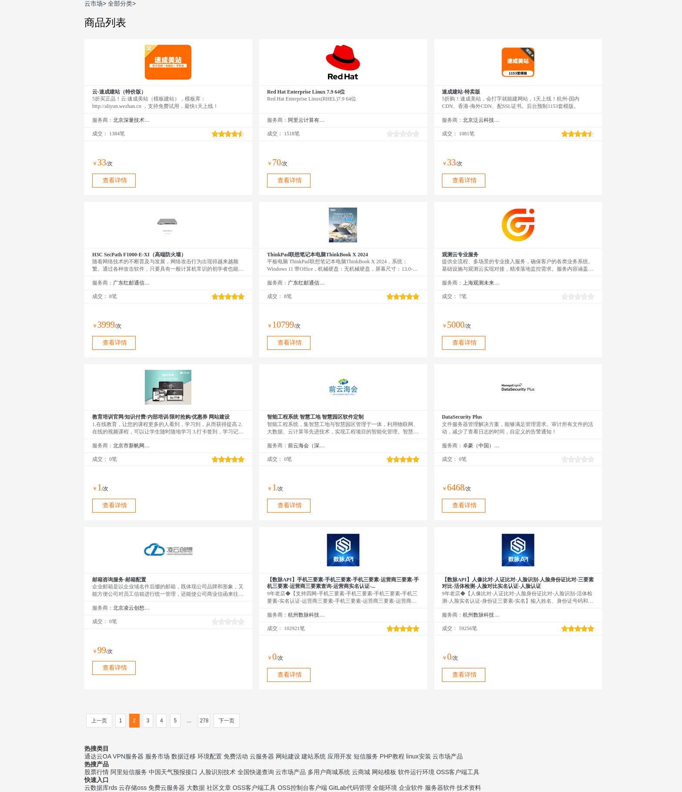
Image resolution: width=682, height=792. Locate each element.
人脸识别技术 (217, 772)
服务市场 (157, 756)
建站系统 (313, 756)
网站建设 (288, 756)
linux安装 (418, 756)
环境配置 (209, 756)
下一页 (226, 721)
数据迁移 (183, 756)
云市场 (93, 3)
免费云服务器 (166, 787)
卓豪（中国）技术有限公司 (481, 446)
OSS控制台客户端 (302, 787)
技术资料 (469, 787)
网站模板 (384, 772)
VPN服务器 (128, 756)
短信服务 (366, 756)
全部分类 (120, 3)
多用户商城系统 (329, 772)
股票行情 (96, 772)
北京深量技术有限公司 (131, 120)
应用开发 (340, 756)
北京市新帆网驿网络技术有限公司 (131, 446)
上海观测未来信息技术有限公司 (481, 283)
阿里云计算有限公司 (306, 120)
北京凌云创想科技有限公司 (131, 608)
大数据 (196, 787)
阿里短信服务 (128, 772)
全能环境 (385, 787)
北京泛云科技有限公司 (481, 120)
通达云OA (97, 756)
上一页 (99, 721)
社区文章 (219, 787)
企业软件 (411, 787)
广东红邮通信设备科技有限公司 (131, 283)
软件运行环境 (416, 772)
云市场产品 (447, 756)
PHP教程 (392, 756)
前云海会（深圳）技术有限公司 (306, 446)
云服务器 (262, 756)
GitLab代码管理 (350, 787)
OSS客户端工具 (458, 772)
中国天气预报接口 (173, 772)
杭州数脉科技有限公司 (306, 615)
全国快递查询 (255, 772)
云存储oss (133, 787)
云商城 (361, 772)
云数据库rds (100, 787)
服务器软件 (440, 787)
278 (204, 721)
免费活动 (236, 756)
